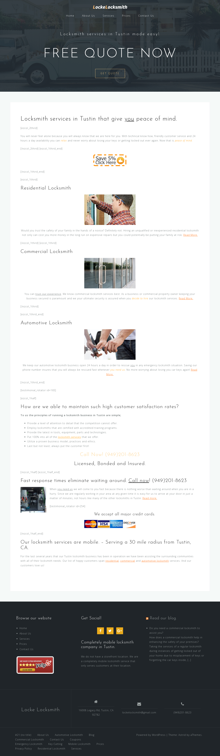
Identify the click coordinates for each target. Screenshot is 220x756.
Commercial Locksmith (29, 739)
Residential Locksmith (51, 748)
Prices (126, 15)
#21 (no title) (23, 735)
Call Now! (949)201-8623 (110, 454)
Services (108, 15)
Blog (91, 735)
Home (70, 15)
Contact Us (146, 15)
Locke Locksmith (40, 710)
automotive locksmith (155, 560)
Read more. (150, 498)
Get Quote (110, 73)
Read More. (190, 235)
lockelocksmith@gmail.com (139, 712)
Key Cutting (55, 744)
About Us (88, 15)
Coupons (75, 739)
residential (112, 560)
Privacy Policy (23, 748)
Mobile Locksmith (79, 744)
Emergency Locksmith (28, 744)
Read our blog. (163, 618)
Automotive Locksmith (69, 735)
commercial (127, 560)
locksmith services (69, 437)
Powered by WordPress (150, 735)
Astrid (182, 735)
